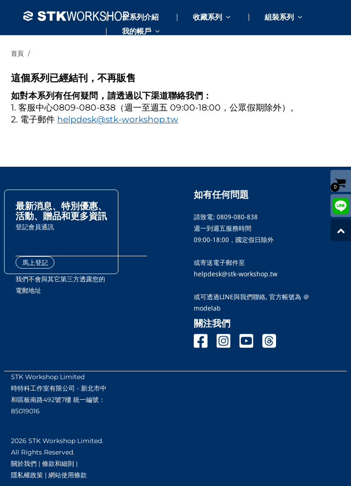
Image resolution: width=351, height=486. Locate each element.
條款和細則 (58, 464)
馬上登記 (35, 262)
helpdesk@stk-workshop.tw (117, 119)
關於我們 (24, 464)
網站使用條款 (67, 475)
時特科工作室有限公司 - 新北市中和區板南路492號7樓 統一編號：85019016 (58, 399)
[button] (201, 14)
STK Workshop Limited (48, 377)
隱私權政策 (27, 475)
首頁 (17, 53)
